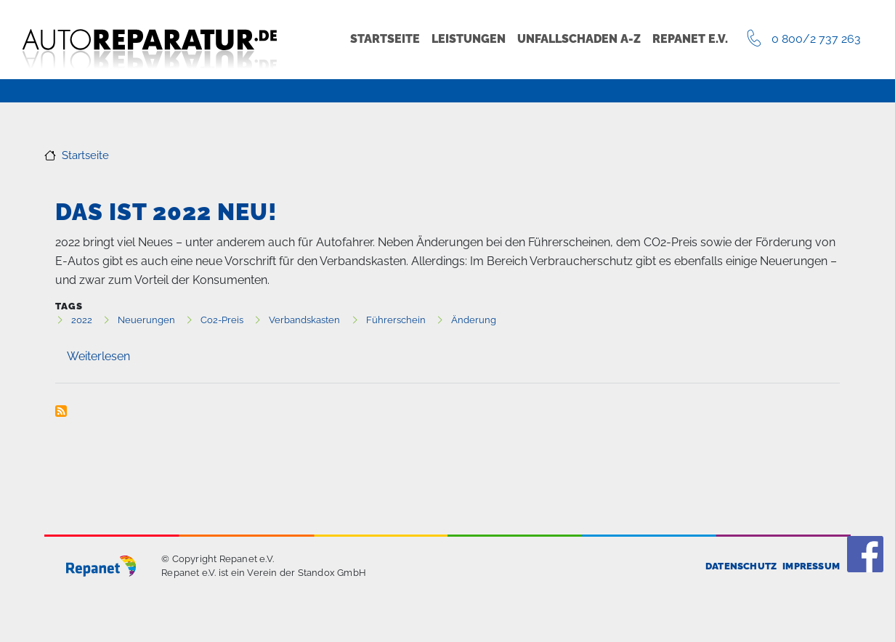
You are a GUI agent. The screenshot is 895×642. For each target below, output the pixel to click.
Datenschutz (741, 566)
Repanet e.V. (690, 39)
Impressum (811, 566)
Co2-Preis (222, 319)
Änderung (473, 319)
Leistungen (469, 39)
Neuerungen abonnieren (61, 411)
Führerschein (396, 319)
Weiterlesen (98, 356)
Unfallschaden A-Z (579, 39)
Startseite (385, 39)
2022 (81, 319)
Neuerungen (146, 319)
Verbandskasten (304, 319)
